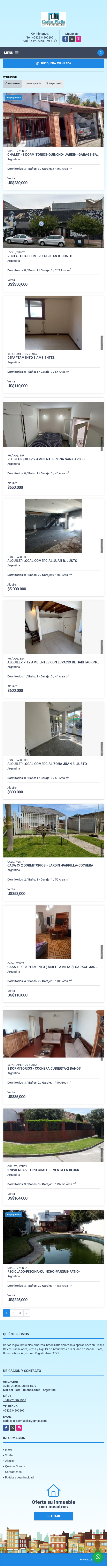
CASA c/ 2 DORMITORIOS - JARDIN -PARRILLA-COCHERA (50, 865)
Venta (9, 1455)
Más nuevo (12, 83)
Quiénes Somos (15, 1466)
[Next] (26, 1313)
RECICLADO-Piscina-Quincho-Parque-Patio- (43, 1271)
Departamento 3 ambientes (31, 357)
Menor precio (32, 83)
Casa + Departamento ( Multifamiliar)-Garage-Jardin (53, 967)
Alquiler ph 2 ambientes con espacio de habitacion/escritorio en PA (53, 662)
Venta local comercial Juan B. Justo (39, 256)
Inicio (8, 1449)
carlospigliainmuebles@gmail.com (25, 1420)
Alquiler (10, 1460)
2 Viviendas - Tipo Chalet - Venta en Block (43, 1170)
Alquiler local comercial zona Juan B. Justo (47, 764)
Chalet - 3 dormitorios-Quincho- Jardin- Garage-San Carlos (53, 154)
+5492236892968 (40, 40)
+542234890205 (42, 37)
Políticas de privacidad (19, 1477)
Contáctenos (13, 1472)
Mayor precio (54, 83)
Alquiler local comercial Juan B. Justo (42, 561)
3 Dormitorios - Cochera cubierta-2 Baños (44, 1068)
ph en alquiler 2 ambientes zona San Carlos (46, 459)
